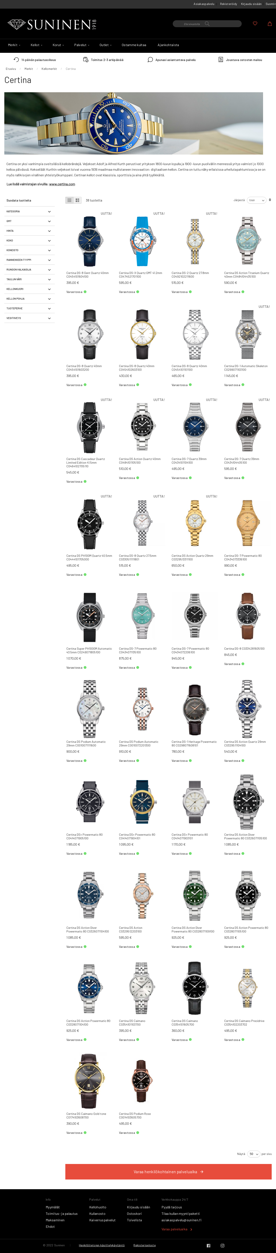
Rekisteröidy (228, 4)
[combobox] (207, 23)
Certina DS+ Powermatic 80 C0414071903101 (190, 836)
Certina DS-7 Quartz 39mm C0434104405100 (241, 460)
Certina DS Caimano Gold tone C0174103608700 (86, 1115)
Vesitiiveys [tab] (13, 317)
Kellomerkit (49, 68)
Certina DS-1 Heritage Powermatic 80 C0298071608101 (194, 743)
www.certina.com (62, 184)
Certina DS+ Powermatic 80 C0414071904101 (137, 836)
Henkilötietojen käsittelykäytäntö (102, 1245)
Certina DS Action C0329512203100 (130, 929)
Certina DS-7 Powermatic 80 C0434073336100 (243, 557)
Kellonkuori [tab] (14, 288)
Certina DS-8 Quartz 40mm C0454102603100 (136, 367)
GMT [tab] (8, 220)
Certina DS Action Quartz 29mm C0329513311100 (192, 557)
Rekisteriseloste (144, 1245)
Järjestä (239, 200)
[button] (271, 4)
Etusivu (11, 68)
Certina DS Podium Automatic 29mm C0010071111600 (86, 743)
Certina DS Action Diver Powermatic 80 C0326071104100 (87, 929)
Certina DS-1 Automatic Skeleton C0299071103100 (246, 367)
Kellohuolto (98, 1207)
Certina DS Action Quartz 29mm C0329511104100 (245, 743)
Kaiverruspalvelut (102, 1220)
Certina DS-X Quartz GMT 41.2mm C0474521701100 (140, 274)
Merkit (29, 68)
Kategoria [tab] (13, 211)
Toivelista (134, 1220)
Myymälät (53, 1207)
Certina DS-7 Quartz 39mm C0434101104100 (189, 460)
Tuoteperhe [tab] (14, 308)
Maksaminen (55, 1220)
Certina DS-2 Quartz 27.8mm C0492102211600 (190, 274)
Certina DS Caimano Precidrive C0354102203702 (244, 1022)
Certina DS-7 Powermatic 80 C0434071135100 (138, 650)
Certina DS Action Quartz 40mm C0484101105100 (140, 460)
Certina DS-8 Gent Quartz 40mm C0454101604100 (87, 274)
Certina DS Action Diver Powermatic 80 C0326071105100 (245, 836)
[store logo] (52, 25)
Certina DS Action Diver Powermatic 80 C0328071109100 (193, 929)
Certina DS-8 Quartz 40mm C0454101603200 (84, 367)
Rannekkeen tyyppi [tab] (18, 259)
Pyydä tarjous (172, 1207)
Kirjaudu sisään (251, 4)
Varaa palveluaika (174, 1229)
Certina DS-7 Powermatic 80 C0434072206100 (190, 650)
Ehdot (50, 1226)
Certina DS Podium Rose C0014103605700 (135, 1115)
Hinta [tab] (9, 230)
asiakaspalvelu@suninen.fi (182, 1220)
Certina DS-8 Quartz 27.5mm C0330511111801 (137, 557)
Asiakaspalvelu (204, 4)
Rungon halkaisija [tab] (18, 269)
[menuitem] (13, 44)
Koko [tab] (9, 240)
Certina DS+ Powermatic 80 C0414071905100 (84, 836)
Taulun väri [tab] (14, 279)
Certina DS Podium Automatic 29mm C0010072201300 (138, 743)
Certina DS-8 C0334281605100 (244, 648)
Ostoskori (134, 1213)
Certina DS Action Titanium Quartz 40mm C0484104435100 (246, 274)
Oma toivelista (255, 23)
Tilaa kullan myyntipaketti (181, 1213)
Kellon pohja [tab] (15, 298)
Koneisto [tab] (12, 250)
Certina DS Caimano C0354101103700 (132, 1022)
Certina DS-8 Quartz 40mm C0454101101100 (189, 367)
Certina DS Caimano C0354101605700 (185, 1022)
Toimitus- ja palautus (62, 1213)
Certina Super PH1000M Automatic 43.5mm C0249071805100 (89, 650)
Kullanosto (97, 1213)
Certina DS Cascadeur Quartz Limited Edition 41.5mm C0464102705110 (85, 462)
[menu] (138, 45)
